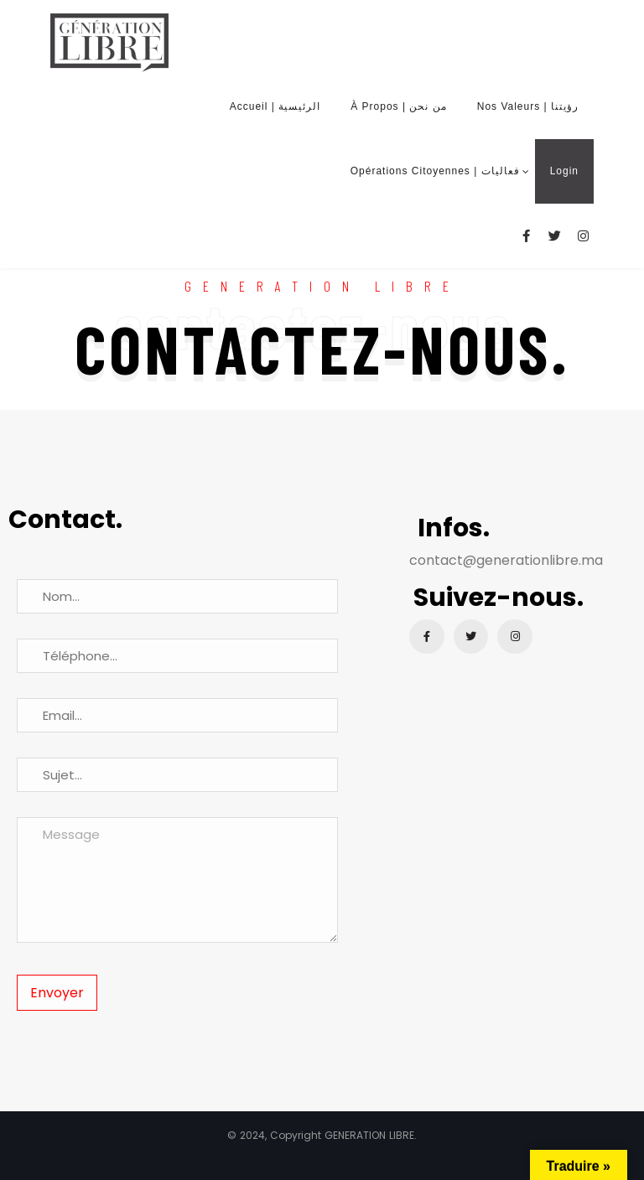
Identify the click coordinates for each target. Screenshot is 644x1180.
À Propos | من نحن (399, 106)
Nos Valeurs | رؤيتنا (528, 106)
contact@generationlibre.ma (506, 560)
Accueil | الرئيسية (275, 106)
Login (564, 171)
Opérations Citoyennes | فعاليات (435, 171)
